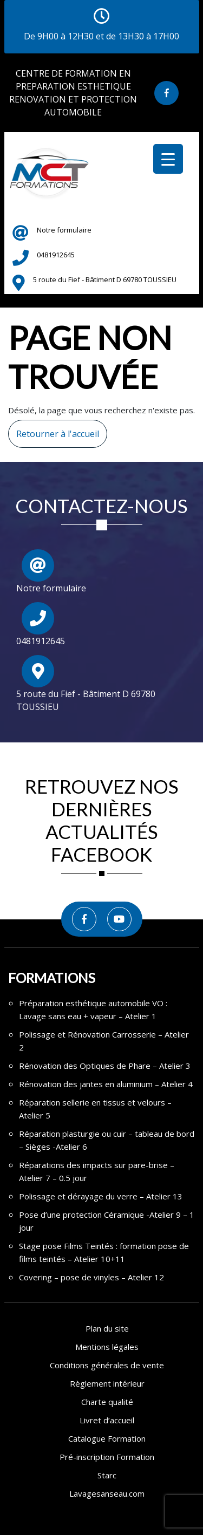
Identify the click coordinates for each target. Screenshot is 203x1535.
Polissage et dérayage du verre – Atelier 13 (100, 1196)
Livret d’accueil (107, 1420)
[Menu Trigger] (168, 159)
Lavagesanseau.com (107, 1493)
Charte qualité (107, 1401)
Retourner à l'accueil (53, 430)
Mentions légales (107, 1346)
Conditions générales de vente (107, 1365)
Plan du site (107, 1328)
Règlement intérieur (107, 1383)
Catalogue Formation (107, 1438)
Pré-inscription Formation (107, 1456)
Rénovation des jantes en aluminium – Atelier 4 (106, 1084)
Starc (106, 1475)
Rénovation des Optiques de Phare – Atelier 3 (105, 1065)
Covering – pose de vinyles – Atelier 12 (91, 1277)
